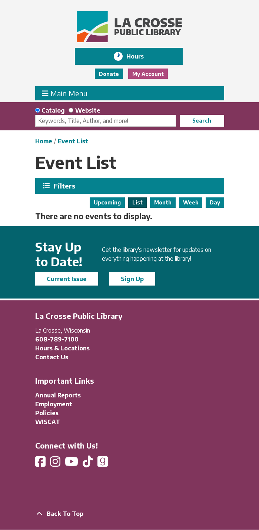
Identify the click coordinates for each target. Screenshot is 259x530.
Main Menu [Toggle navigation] (64, 93)
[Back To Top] (129, 514)
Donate (109, 74)
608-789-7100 (57, 339)
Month (163, 202)
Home (43, 141)
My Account (148, 74)
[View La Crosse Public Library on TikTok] (88, 463)
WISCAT (47, 422)
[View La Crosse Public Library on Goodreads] (102, 463)
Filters (65, 185)
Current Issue (67, 279)
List (137, 202)
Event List (73, 141)
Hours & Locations (62, 348)
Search (201, 120)
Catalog (53, 110)
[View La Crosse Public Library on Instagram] (56, 463)
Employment (53, 404)
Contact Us (51, 357)
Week (190, 202)
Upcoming (107, 202)
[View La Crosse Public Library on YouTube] (72, 463)
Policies (47, 413)
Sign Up (132, 279)
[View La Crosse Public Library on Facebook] (41, 463)
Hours (140, 56)
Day (215, 202)
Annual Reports (58, 395)
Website (87, 110)
